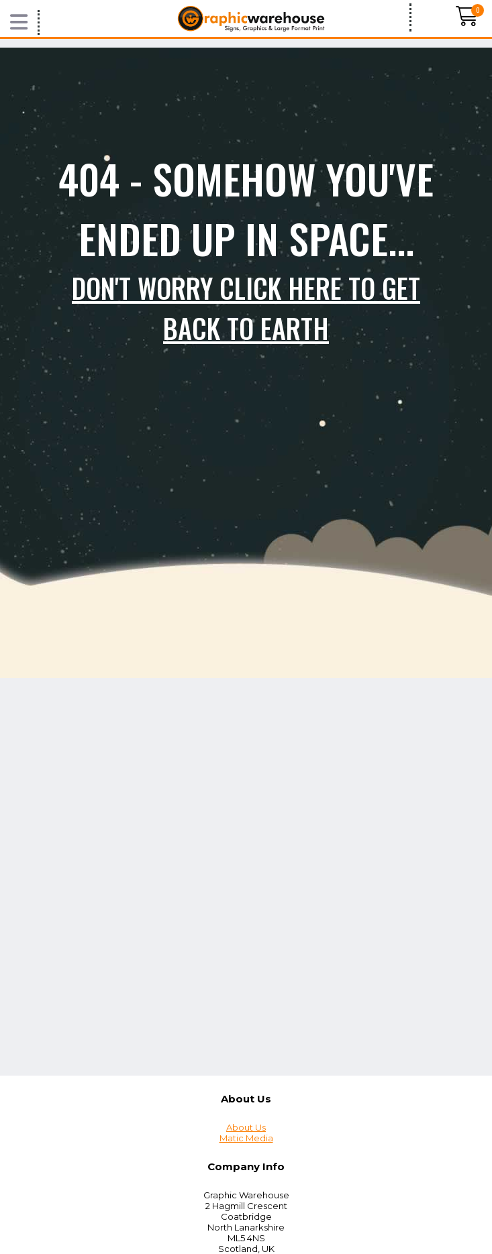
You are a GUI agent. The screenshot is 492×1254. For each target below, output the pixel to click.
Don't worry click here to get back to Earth (246, 308)
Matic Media (246, 1138)
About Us (246, 1127)
